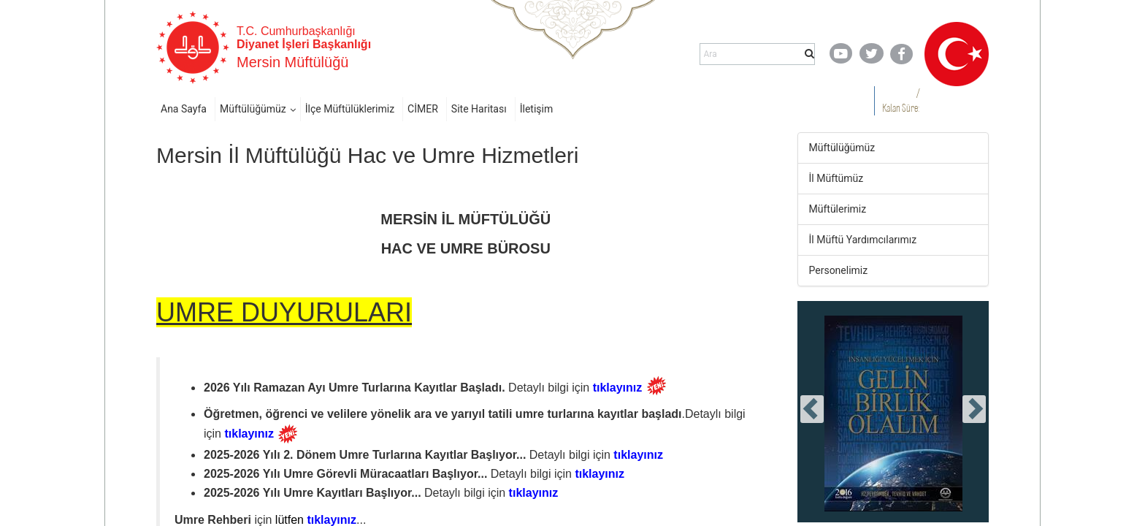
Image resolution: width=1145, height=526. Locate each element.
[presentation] (812, 409)
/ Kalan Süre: (900, 100)
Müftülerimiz (838, 209)
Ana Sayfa (184, 109)
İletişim (537, 109)
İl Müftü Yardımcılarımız (863, 239)
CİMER (422, 109)
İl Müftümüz (836, 178)
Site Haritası (479, 109)
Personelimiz (838, 270)
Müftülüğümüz (253, 109)
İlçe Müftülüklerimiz (349, 109)
